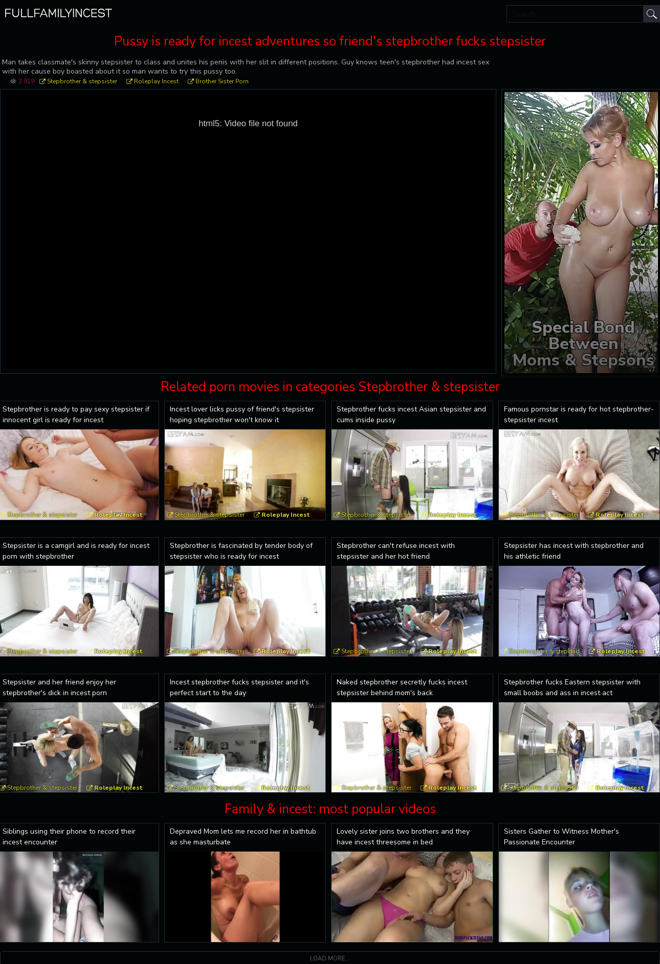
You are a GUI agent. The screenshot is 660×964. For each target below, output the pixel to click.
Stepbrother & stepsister (82, 81)
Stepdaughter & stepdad (544, 651)
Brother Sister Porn (222, 81)
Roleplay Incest (156, 81)
